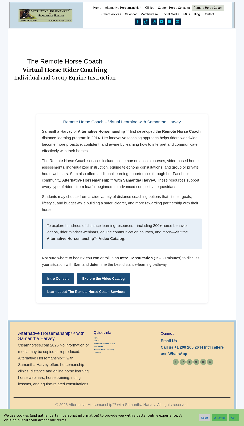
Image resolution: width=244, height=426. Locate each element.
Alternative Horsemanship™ (123, 8)
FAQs (186, 14)
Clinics (149, 8)
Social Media (170, 14)
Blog (197, 14)
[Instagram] (189, 362)
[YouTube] (196, 362)
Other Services (111, 14)
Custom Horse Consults (174, 8)
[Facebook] (176, 362)
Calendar (131, 14)
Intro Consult (58, 279)
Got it (234, 417)
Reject (204, 417)
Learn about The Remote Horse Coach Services (86, 292)
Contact (209, 14)
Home (97, 8)
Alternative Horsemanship (104, 344)
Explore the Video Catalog (103, 279)
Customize (220, 417)
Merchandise (149, 14)
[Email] (210, 362)
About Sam (98, 347)
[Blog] (203, 362)
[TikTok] (183, 362)
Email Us (169, 341)
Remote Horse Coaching (104, 349)
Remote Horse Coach (208, 8)
